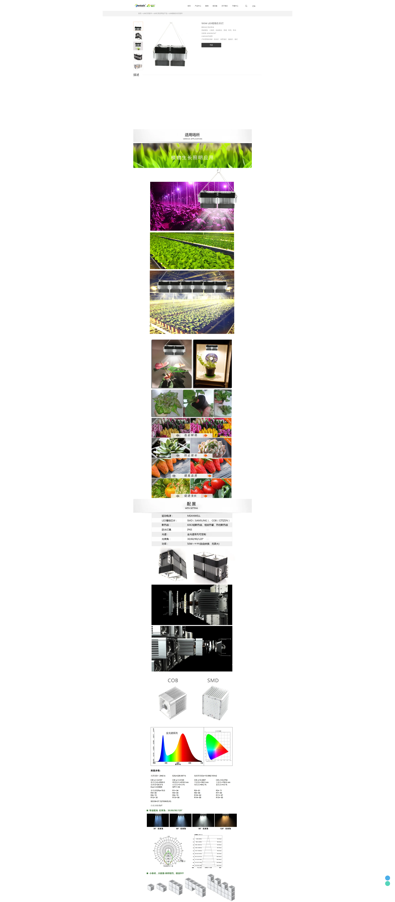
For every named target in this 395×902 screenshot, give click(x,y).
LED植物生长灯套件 (176, 13)
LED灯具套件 (147, 13)
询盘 (211, 45)
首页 (189, 6)
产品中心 (198, 6)
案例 (206, 6)
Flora (387, 883)
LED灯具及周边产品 (160, 13)
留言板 (215, 6)
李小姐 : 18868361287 (387, 878)
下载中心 (235, 6)
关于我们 (224, 6)
